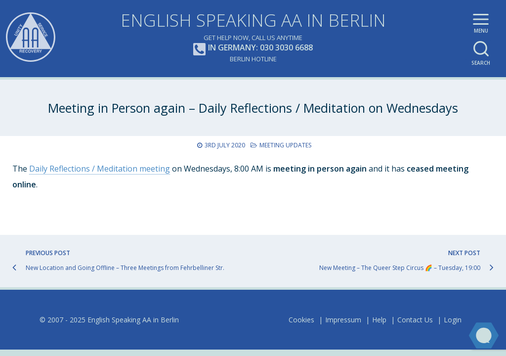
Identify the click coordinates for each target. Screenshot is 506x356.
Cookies (301, 319)
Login (453, 319)
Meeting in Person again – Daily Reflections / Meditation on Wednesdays (253, 107)
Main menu (480, 25)
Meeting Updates (285, 145)
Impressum (343, 319)
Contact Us (415, 319)
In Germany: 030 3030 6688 (253, 48)
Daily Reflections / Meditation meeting (99, 168)
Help (379, 319)
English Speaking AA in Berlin (253, 20)
